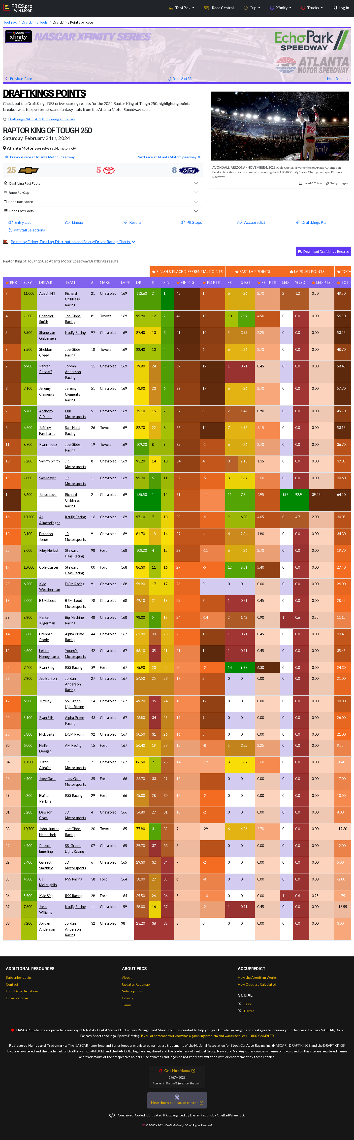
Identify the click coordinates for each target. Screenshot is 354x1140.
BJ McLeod (47, 600)
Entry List (19, 222)
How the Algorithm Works (257, 977)
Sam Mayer (47, 478)
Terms (126, 1005)
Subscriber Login (18, 977)
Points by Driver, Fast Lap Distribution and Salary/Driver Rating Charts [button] (71, 241)
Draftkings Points (44, 93)
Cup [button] (250, 7)
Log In (341, 7)
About (127, 977)
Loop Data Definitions (22, 991)
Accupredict (251, 222)
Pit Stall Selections (26, 230)
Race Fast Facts (19, 211)
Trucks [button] (310, 7)
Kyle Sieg (46, 896)
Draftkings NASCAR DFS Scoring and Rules (41, 119)
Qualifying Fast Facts (22, 183)
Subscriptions (132, 991)
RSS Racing (73, 667)
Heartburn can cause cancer (177, 1103)
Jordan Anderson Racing (73, 372)
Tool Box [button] (180, 7)
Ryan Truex (48, 444)
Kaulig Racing (75, 332)
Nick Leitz (46, 734)
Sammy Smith (49, 461)
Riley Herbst (49, 550)
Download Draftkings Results (323, 251)
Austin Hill (47, 293)
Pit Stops (191, 222)
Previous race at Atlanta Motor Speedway (40, 157)
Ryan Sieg (46, 667)
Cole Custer (49, 567)
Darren (246, 1011)
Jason (245, 1004)
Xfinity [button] (279, 7)
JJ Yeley (45, 701)
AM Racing (73, 745)
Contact (12, 984)
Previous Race (18, 78)
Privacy (127, 998)
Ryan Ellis (46, 718)
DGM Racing (75, 584)
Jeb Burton (48, 678)
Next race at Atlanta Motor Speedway (169, 157)
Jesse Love (48, 494)
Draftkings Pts (310, 222)
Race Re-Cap (16, 193)
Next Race (338, 78)
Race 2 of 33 (180, 78)
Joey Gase (47, 779)
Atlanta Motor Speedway (30, 148)
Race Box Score (18, 202)
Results (132, 222)
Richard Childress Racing (72, 299)
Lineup (74, 222)
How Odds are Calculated (257, 984)
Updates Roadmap (136, 984)
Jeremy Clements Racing (72, 394)
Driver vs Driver (17, 998)
